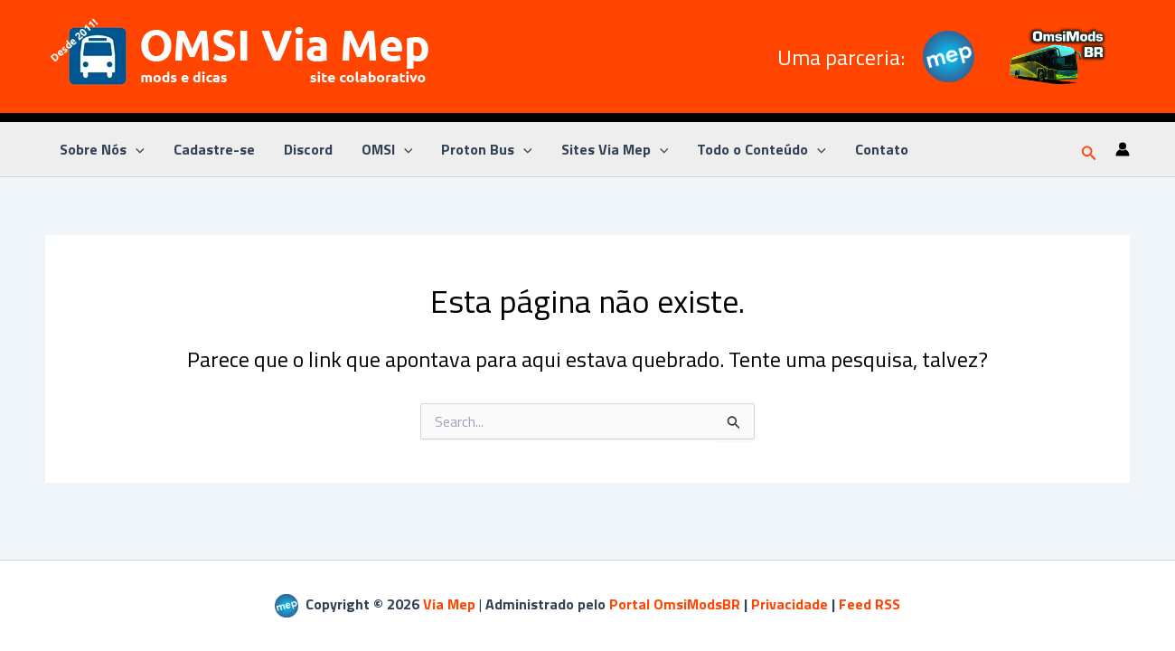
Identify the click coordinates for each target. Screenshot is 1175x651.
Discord (308, 149)
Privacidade (789, 604)
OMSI (387, 149)
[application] (136, 149)
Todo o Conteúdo (761, 149)
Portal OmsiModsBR (674, 604)
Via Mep (449, 604)
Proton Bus (486, 149)
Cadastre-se (214, 149)
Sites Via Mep (615, 149)
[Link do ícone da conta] (1122, 149)
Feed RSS (869, 604)
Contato (881, 149)
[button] (1089, 149)
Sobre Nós (102, 149)
